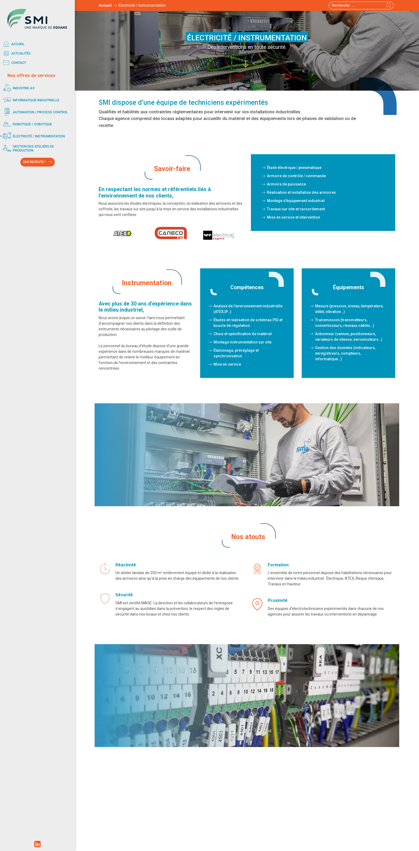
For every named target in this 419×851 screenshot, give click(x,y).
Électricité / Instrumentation (33, 136)
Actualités (16, 53)
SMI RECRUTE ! (34, 162)
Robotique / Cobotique (26, 124)
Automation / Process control (34, 112)
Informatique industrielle (30, 100)
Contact (13, 63)
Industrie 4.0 (17, 88)
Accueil (13, 44)
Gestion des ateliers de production (27, 148)
